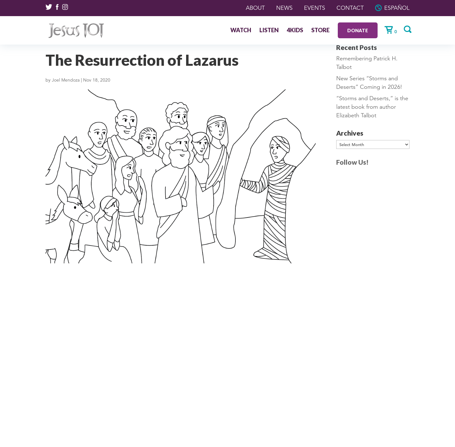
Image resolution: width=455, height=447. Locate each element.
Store (320, 31)
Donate (357, 30)
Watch (240, 31)
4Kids (295, 31)
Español (397, 7)
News (284, 7)
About (255, 7)
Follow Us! (352, 162)
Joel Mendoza (66, 80)
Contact (350, 7)
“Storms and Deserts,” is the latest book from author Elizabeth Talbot (372, 107)
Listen (269, 31)
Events (314, 7)
